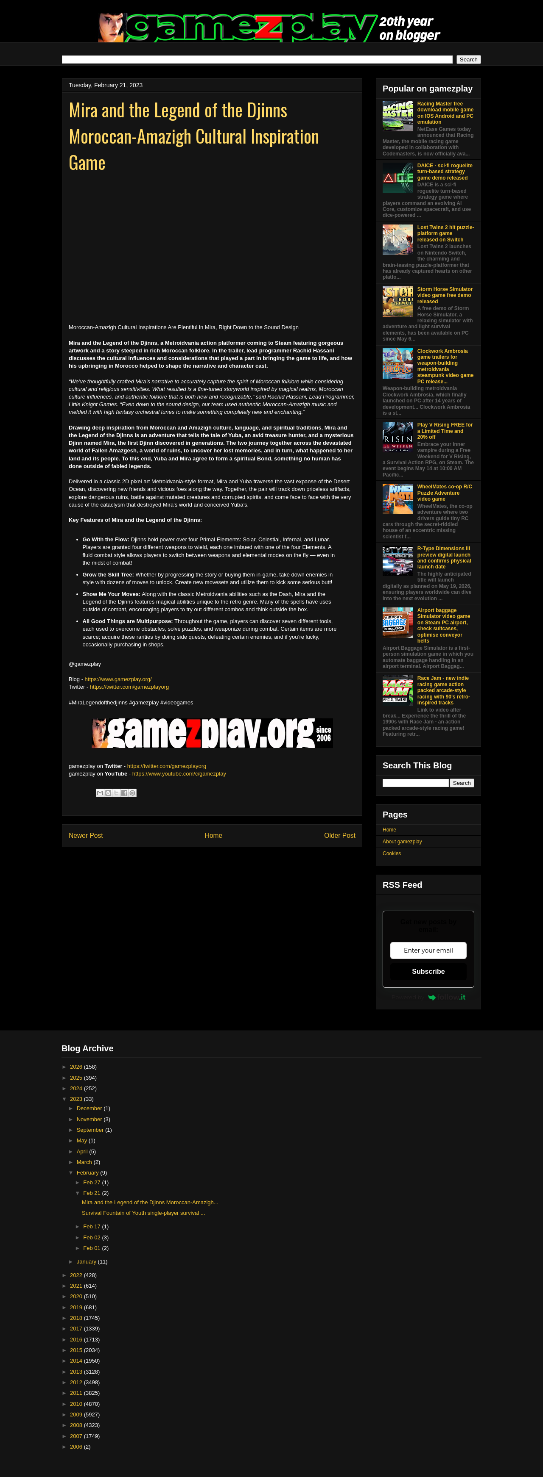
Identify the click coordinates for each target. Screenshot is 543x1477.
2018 (77, 1318)
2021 (77, 1286)
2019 (77, 1307)
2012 (77, 1382)
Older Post (339, 835)
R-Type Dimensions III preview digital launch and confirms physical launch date (444, 558)
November (90, 1119)
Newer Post (86, 835)
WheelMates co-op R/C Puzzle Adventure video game (444, 493)
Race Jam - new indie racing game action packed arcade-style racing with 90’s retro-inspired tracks (443, 690)
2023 (77, 1099)
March (85, 1162)
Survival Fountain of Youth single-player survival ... (143, 1213)
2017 (77, 1328)
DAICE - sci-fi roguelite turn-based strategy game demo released (445, 172)
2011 (77, 1393)
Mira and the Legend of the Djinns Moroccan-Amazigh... (150, 1202)
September (91, 1130)
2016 (77, 1339)
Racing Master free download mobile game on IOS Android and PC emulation (445, 113)
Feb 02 (92, 1237)
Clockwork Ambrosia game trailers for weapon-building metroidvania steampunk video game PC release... (445, 366)
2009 (77, 1414)
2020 (77, 1296)
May (83, 1140)
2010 (77, 1404)
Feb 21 (92, 1193)
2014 (77, 1361)
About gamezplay (402, 842)
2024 (77, 1088)
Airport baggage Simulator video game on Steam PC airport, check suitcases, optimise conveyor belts (443, 625)
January (87, 1261)
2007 (77, 1436)
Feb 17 (92, 1226)
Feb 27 (92, 1182)
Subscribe (428, 971)
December (90, 1108)
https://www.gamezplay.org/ (118, 679)
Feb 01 (92, 1248)
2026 (77, 1067)
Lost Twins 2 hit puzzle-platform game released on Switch (445, 233)
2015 (77, 1350)
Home (214, 835)
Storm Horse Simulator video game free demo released (445, 295)
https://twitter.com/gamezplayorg (129, 687)
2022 (77, 1275)
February (89, 1172)
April (83, 1151)
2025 (77, 1078)
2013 (77, 1372)
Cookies (392, 853)
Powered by (428, 997)
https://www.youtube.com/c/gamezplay (179, 773)
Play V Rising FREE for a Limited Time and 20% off (445, 431)
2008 (77, 1425)
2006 (77, 1447)
